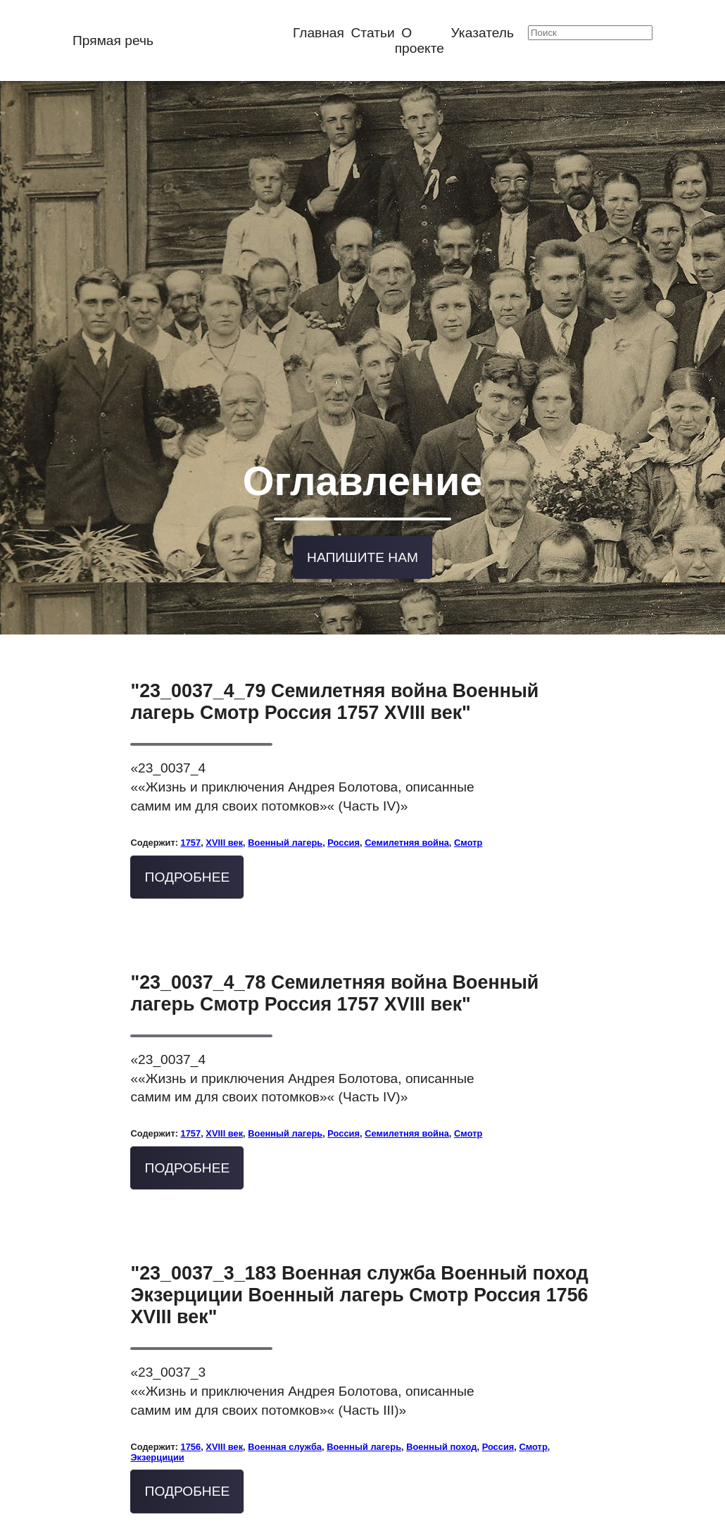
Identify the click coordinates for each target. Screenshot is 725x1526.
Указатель (482, 32)
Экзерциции (157, 1398)
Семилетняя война (407, 783)
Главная (318, 32)
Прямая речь (112, 40)
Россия (343, 783)
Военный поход (441, 1387)
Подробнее (187, 818)
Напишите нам (362, 504)
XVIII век (224, 783)
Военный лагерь (285, 783)
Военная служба (285, 1387)
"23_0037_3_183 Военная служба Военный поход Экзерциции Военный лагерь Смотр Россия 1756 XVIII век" (359, 1235)
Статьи (373, 32)
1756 (191, 1387)
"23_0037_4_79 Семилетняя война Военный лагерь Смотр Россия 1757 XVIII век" (334, 643)
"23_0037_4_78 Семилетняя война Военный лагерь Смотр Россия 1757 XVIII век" (334, 934)
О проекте (419, 40)
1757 (191, 783)
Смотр (468, 783)
